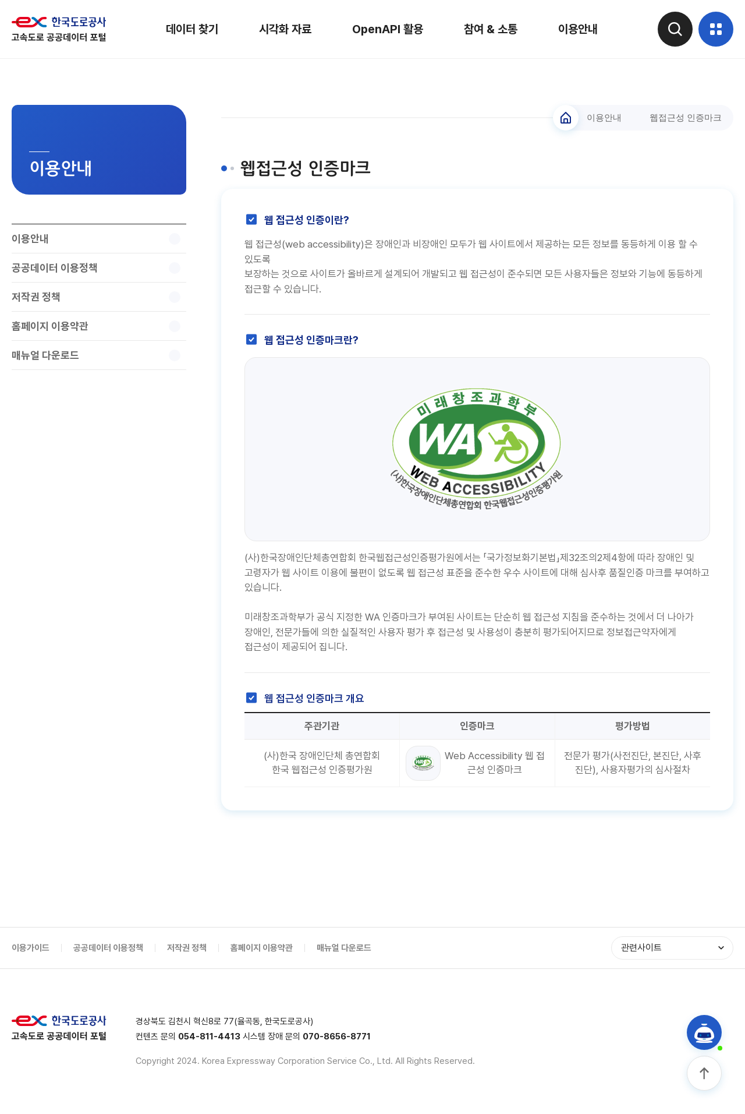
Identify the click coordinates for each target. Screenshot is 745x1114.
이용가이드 (30, 948)
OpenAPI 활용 (387, 29)
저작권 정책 (187, 948)
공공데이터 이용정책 (108, 948)
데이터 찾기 (192, 29)
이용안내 (578, 29)
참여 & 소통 (490, 29)
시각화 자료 (285, 29)
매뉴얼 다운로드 (344, 948)
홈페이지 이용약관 (261, 948)
